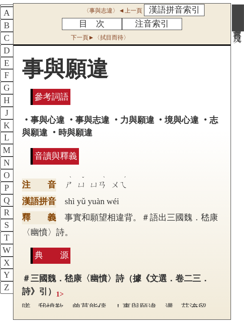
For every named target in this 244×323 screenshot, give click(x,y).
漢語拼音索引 (174, 9)
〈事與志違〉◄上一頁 (112, 10)
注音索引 (152, 23)
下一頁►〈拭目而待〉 (100, 37)
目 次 (92, 23)
